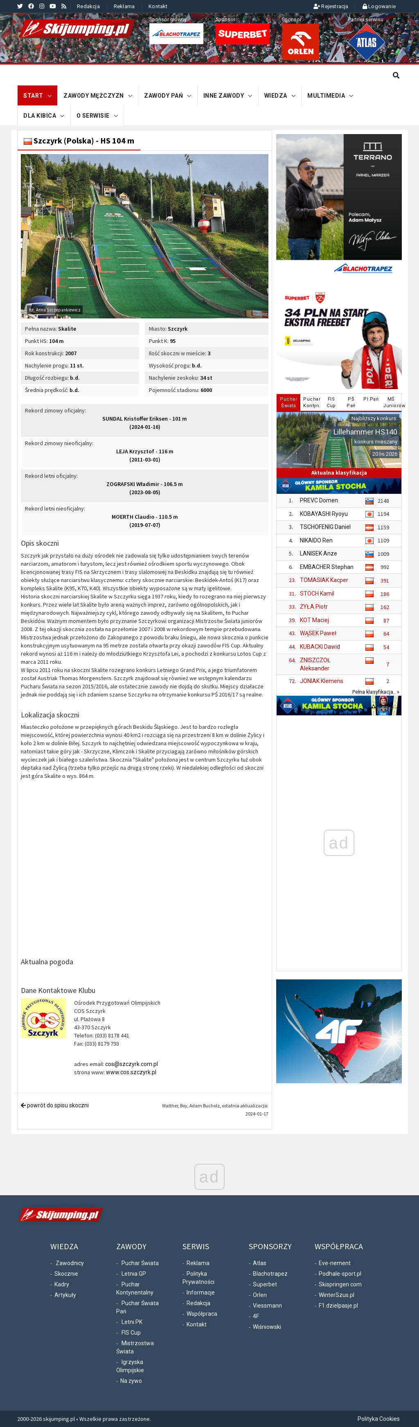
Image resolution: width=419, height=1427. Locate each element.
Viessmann (267, 1305)
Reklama (124, 6)
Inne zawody (223, 95)
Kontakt (158, 6)
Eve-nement (335, 1263)
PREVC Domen (319, 500)
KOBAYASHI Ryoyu (324, 513)
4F (256, 1316)
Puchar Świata (140, 1263)
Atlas (259, 1263)
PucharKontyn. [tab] (312, 402)
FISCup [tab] (331, 402)
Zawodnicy (70, 1263)
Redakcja (88, 6)
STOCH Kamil (317, 593)
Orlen (260, 1295)
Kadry (61, 1284)
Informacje (201, 1292)
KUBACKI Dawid (320, 646)
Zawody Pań (163, 95)
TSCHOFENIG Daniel (325, 527)
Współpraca (202, 1314)
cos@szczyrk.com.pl (131, 1064)
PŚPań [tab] (351, 402)
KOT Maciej (314, 620)
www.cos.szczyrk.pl (131, 1072)
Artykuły (65, 1295)
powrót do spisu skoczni (55, 1105)
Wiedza (275, 95)
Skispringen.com (340, 1284)
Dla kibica (39, 115)
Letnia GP (134, 1273)
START (33, 95)
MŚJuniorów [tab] (392, 402)
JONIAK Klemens (321, 680)
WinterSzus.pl (336, 1295)
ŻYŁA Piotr (314, 606)
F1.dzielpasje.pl (338, 1305)
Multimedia (326, 95)
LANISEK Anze (318, 553)
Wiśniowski (267, 1327)
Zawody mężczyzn (93, 95)
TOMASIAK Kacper (324, 580)
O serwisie (93, 115)
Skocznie (66, 1273)
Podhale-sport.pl (340, 1273)
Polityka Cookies (379, 1419)
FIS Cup (131, 1332)
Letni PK (132, 1322)
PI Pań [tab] (370, 399)
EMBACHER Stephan (327, 566)
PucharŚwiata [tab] (288, 402)
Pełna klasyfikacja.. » (375, 692)
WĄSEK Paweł (318, 633)
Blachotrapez (270, 1273)
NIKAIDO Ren (316, 540)
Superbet (265, 1284)
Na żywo (131, 1381)
